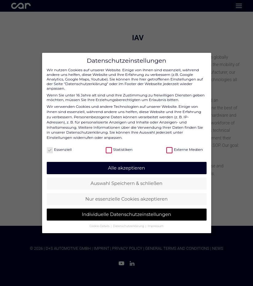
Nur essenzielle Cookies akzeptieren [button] (126, 199)
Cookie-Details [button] (99, 226)
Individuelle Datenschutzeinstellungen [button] (126, 214)
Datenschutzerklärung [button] (129, 226)
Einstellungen (59, 137)
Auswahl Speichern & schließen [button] (127, 183)
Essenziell (59, 149)
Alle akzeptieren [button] (126, 168)
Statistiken (119, 149)
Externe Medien (184, 149)
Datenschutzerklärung (87, 132)
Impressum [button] (156, 226)
